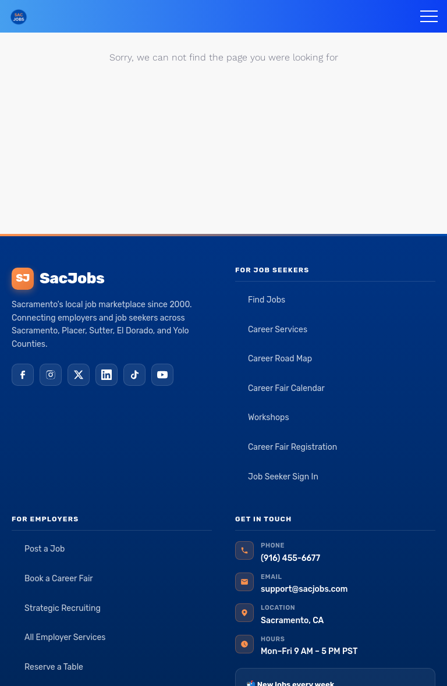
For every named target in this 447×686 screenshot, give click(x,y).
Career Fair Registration (292, 447)
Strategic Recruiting (62, 608)
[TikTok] (134, 375)
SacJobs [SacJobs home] (58, 279)
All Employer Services (65, 637)
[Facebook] (23, 375)
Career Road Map (280, 359)
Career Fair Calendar (286, 388)
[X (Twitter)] (79, 375)
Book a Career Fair (58, 579)
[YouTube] (162, 375)
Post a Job (44, 549)
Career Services (277, 330)
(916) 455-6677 (290, 558)
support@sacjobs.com (304, 589)
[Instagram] (51, 375)
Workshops (268, 417)
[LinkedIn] (106, 375)
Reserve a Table (53, 667)
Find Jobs (266, 300)
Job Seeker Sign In (283, 477)
